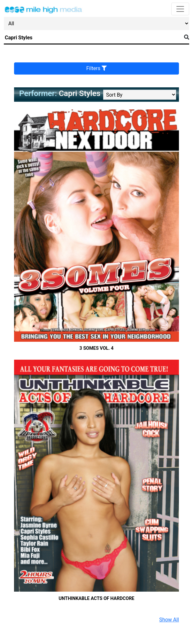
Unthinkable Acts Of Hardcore (97, 598)
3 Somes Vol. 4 (97, 348)
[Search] (92, 38)
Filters (96, 68)
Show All (169, 620)
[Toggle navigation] (180, 9)
